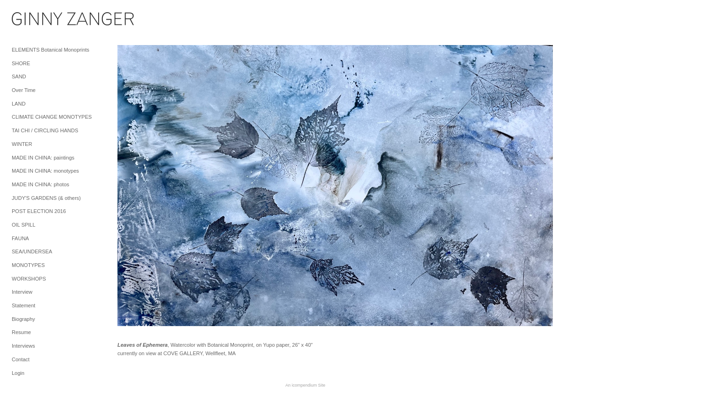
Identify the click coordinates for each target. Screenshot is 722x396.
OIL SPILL (23, 225)
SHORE (21, 63)
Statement (23, 305)
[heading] (35, 21)
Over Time (24, 90)
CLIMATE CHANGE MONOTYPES (52, 117)
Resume (21, 332)
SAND (19, 76)
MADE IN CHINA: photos (40, 184)
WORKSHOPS (29, 279)
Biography (23, 319)
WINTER (22, 144)
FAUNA (20, 238)
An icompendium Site (305, 385)
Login (18, 373)
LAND (18, 104)
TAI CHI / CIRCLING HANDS (45, 130)
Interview (22, 292)
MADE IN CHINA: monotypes (45, 171)
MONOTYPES (28, 265)
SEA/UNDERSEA (32, 251)
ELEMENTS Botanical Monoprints (50, 50)
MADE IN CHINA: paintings (43, 157)
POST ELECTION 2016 (39, 211)
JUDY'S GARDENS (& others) (46, 198)
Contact (21, 359)
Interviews (23, 346)
